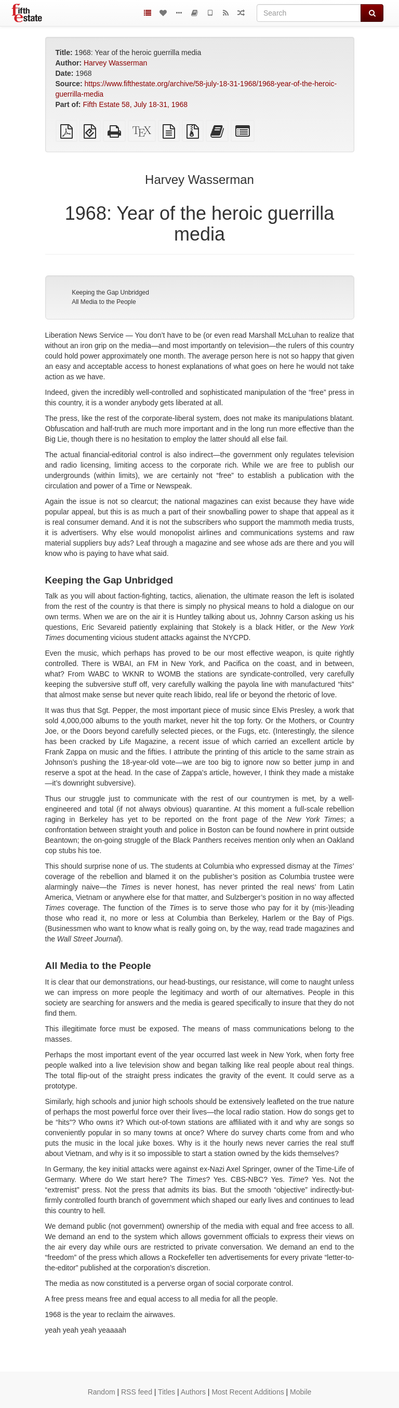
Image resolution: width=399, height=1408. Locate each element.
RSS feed (136, 1392)
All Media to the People (104, 301)
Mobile (300, 1392)
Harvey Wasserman (115, 63)
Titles (166, 1392)
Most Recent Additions (247, 1392)
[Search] (309, 13)
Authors (193, 1392)
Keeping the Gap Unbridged (110, 292)
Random (101, 1392)
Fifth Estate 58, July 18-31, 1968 (135, 104)
